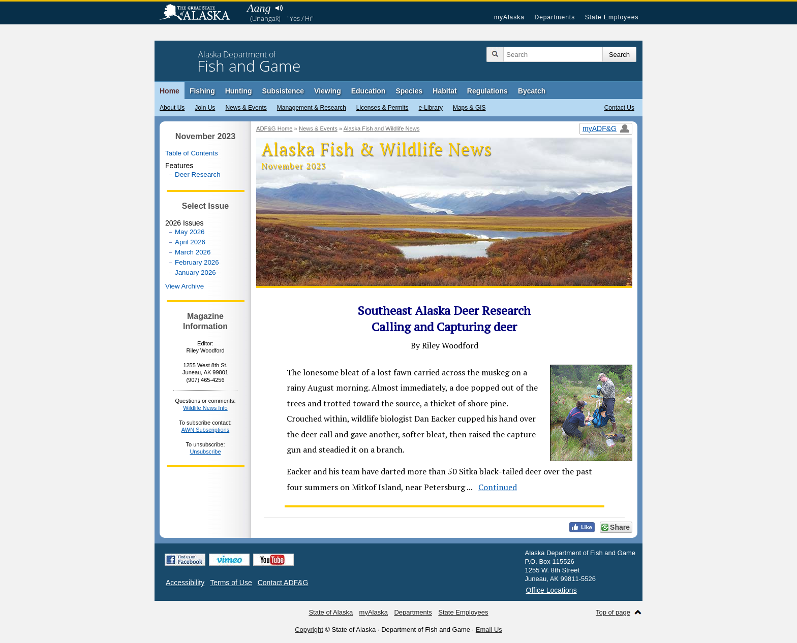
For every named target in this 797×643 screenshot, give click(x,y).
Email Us (489, 629)
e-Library (431, 107)
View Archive (184, 286)
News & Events (245, 107)
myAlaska (509, 17)
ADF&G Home (274, 128)
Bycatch (531, 91)
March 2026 (192, 252)
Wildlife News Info (205, 408)
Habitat (444, 91)
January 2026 (195, 272)
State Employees (612, 17)
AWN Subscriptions (205, 430)
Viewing (327, 91)
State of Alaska (200, 13)
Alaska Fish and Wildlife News (382, 128)
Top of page (613, 612)
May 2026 (190, 232)
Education (368, 91)
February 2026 (197, 262)
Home (169, 91)
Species (408, 91)
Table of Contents (191, 153)
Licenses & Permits (382, 107)
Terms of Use (231, 582)
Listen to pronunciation (278, 8)
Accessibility (185, 582)
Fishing (202, 91)
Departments (554, 17)
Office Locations (551, 590)
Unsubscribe (205, 451)
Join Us (205, 107)
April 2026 (190, 242)
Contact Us (619, 107)
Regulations (487, 91)
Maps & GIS (469, 107)
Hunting (238, 91)
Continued (497, 487)
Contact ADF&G (283, 582)
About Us (172, 107)
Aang (258, 8)
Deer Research (198, 174)
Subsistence (283, 91)
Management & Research (311, 107)
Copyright (309, 629)
